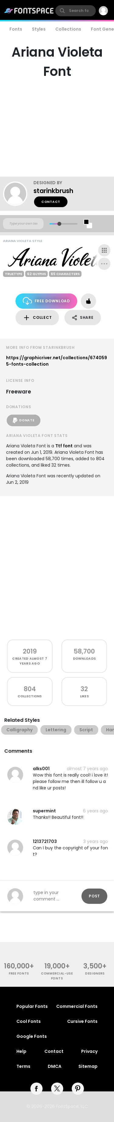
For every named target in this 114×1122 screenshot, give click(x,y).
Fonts (15, 29)
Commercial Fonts (77, 1006)
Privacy (89, 1051)
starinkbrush (53, 190)
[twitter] (57, 1089)
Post (94, 896)
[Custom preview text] (23, 223)
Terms (23, 1066)
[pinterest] (78, 1089)
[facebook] (36, 1089)
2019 (30, 651)
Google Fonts (31, 1036)
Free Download (46, 301)
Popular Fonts (32, 1006)
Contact (50, 201)
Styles (39, 29)
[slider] (59, 224)
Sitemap (88, 1066)
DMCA (54, 1066)
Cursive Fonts (82, 1021)
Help (21, 1051)
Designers (95, 973)
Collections (68, 29)
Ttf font (64, 446)
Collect (37, 318)
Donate (23, 420)
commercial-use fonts (57, 975)
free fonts (19, 973)
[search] (75, 10)
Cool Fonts (28, 1021)
